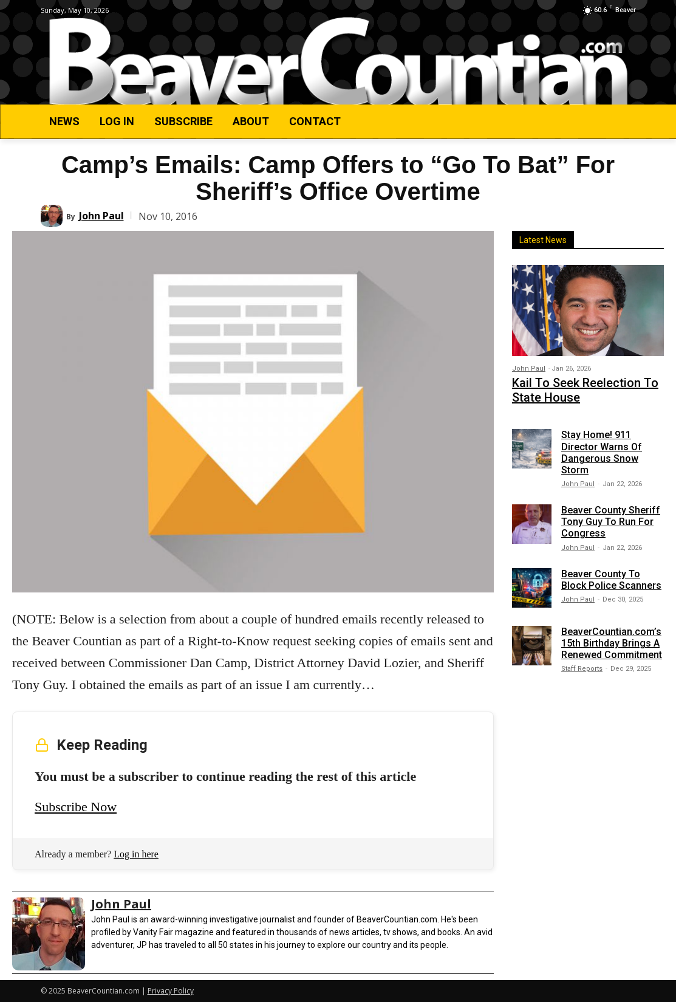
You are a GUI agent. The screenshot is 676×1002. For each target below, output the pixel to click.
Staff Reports (582, 663)
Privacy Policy (171, 991)
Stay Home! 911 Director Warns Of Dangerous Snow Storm (601, 447)
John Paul (101, 216)
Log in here (136, 854)
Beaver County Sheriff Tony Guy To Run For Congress (610, 515)
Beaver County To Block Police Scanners (611, 573)
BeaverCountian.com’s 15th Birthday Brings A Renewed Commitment (611, 637)
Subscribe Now (76, 806)
